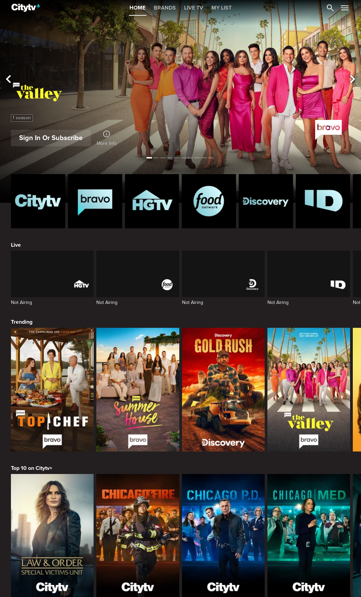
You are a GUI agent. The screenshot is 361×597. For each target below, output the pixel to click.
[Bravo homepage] (95, 201)
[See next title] (352, 79)
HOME (137, 7)
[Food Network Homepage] (209, 201)
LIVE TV (193, 7)
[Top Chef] (52, 389)
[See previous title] (8, 79)
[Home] (26, 8)
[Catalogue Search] (330, 7)
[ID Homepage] (323, 201)
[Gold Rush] (223, 389)
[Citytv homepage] (38, 201)
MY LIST (221, 7)
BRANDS (165, 7)
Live (16, 245)
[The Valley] (308, 389)
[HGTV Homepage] (152, 201)
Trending (21, 322)
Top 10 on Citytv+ (31, 468)
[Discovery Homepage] (266, 201)
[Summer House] (137, 389)
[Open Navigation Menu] (344, 7)
